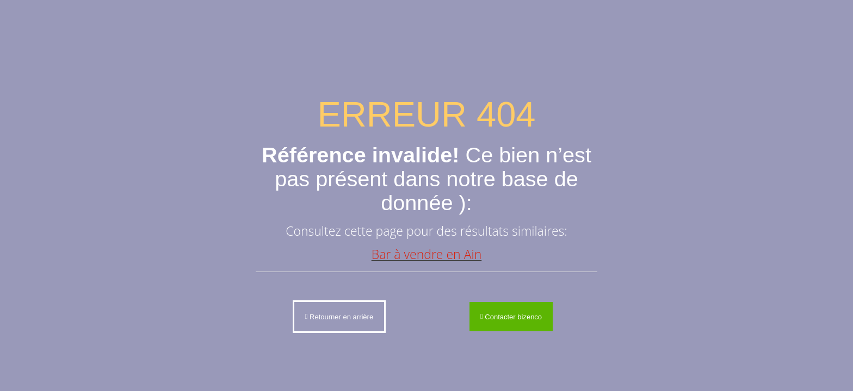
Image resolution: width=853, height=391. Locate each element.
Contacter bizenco (511, 316)
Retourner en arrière (339, 316)
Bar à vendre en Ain (427, 254)
